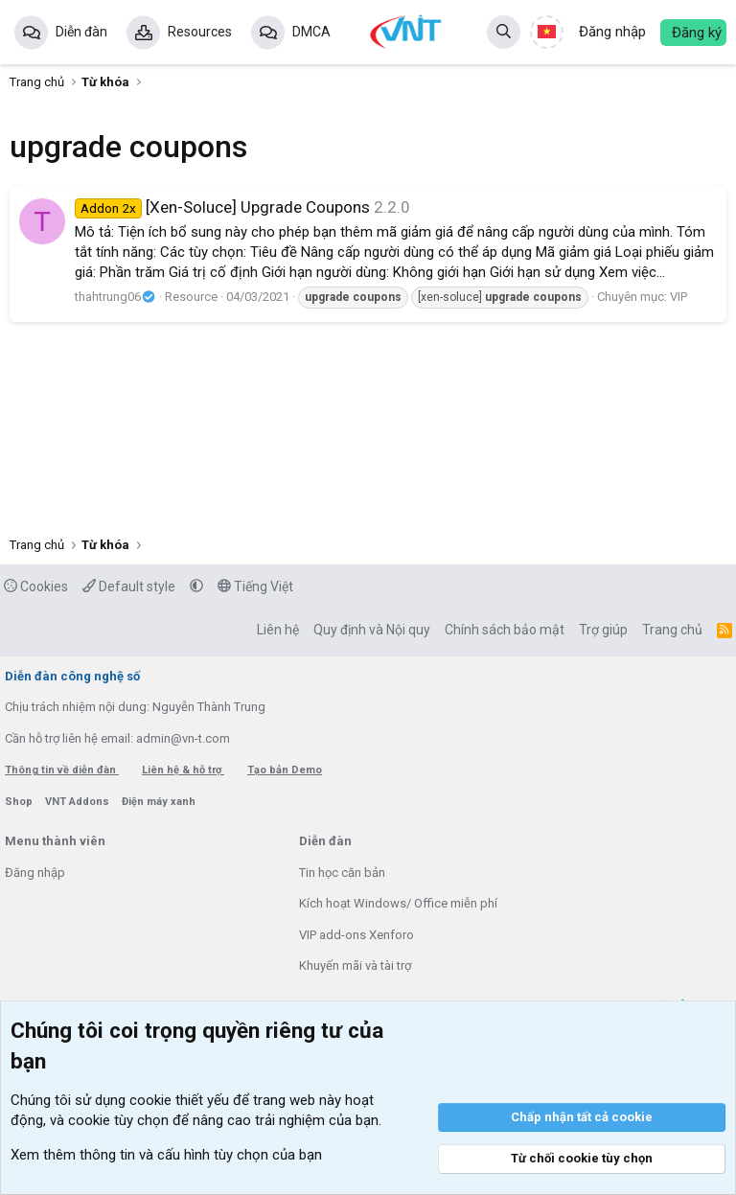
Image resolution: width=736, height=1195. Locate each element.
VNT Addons (78, 801)
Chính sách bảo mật (504, 629)
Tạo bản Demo (284, 770)
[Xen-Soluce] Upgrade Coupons (222, 207)
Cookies (36, 586)
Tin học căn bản (342, 872)
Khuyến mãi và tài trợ (355, 965)
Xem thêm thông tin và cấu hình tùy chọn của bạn (166, 1154)
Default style (128, 586)
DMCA (311, 31)
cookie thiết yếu (179, 1100)
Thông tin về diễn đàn (62, 770)
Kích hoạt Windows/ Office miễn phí (398, 903)
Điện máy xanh (159, 801)
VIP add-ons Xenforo (356, 935)
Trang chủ (672, 629)
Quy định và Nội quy (371, 629)
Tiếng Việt (255, 586)
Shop (20, 801)
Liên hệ (278, 629)
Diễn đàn (81, 31)
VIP (678, 296)
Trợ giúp (603, 629)
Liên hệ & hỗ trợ (183, 770)
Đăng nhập (35, 872)
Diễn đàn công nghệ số (72, 676)
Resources (200, 31)
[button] (196, 586)
